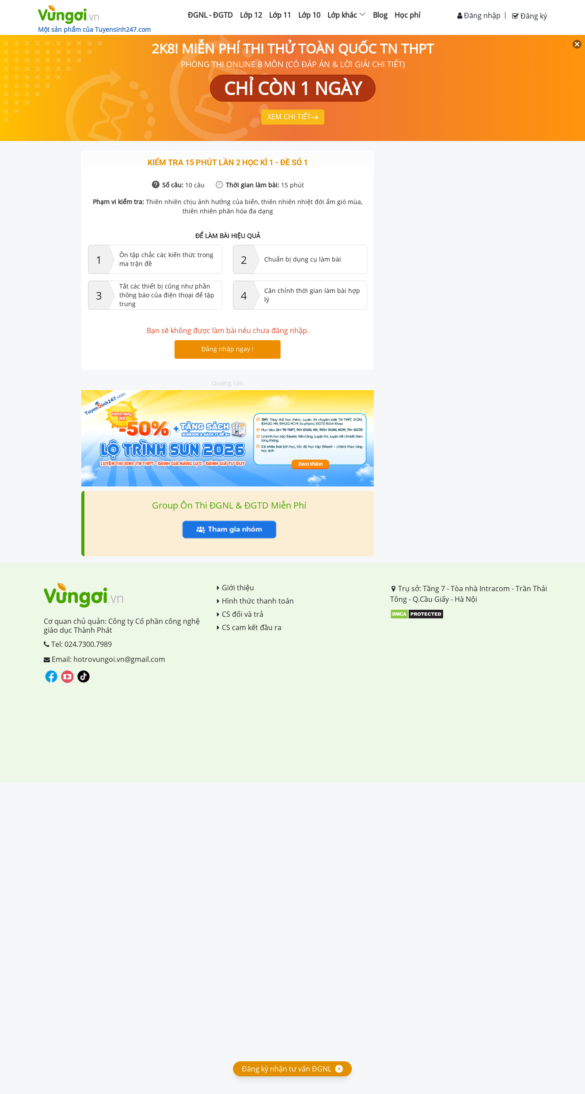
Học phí (407, 15)
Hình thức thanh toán (255, 601)
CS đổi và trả (240, 614)
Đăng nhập (479, 15)
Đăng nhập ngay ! (227, 349)
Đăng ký (529, 16)
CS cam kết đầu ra (249, 627)
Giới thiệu (235, 588)
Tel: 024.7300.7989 (78, 644)
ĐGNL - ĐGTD (210, 15)
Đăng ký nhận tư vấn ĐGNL (286, 1069)
